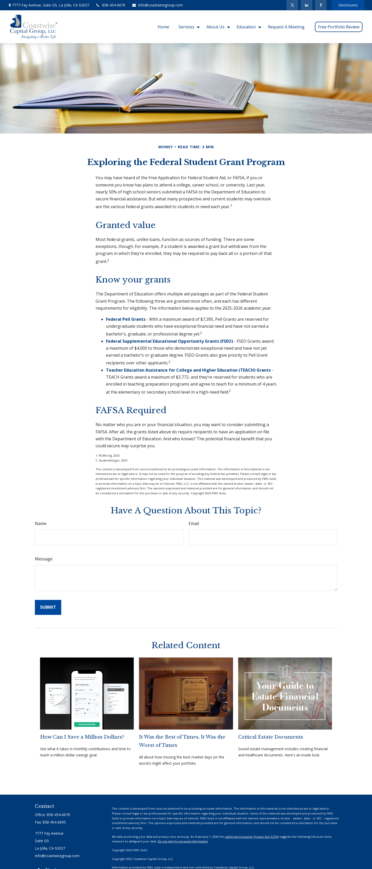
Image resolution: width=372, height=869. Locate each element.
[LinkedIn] (306, 5)
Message (43, 559)
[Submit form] (48, 607)
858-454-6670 (110, 5)
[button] (163, 26)
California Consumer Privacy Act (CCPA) (252, 837)
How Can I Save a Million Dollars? (82, 737)
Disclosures (348, 5)
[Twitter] (292, 5)
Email (194, 523)
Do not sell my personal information (183, 841)
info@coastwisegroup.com (157, 5)
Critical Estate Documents (270, 737)
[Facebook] (321, 5)
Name (41, 523)
